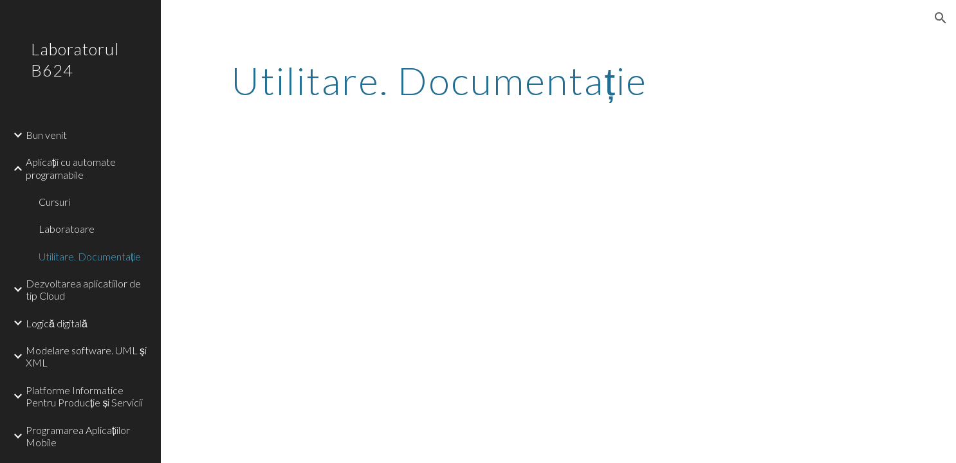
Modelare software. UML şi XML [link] (86, 356)
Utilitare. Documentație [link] (90, 256)
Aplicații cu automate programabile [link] (71, 168)
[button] (940, 18)
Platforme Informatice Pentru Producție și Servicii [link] (84, 396)
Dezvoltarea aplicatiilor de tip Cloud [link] (83, 289)
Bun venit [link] (46, 135)
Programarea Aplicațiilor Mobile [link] (78, 436)
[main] (439, 80)
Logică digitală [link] (56, 323)
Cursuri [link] (54, 201)
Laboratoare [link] (67, 228)
